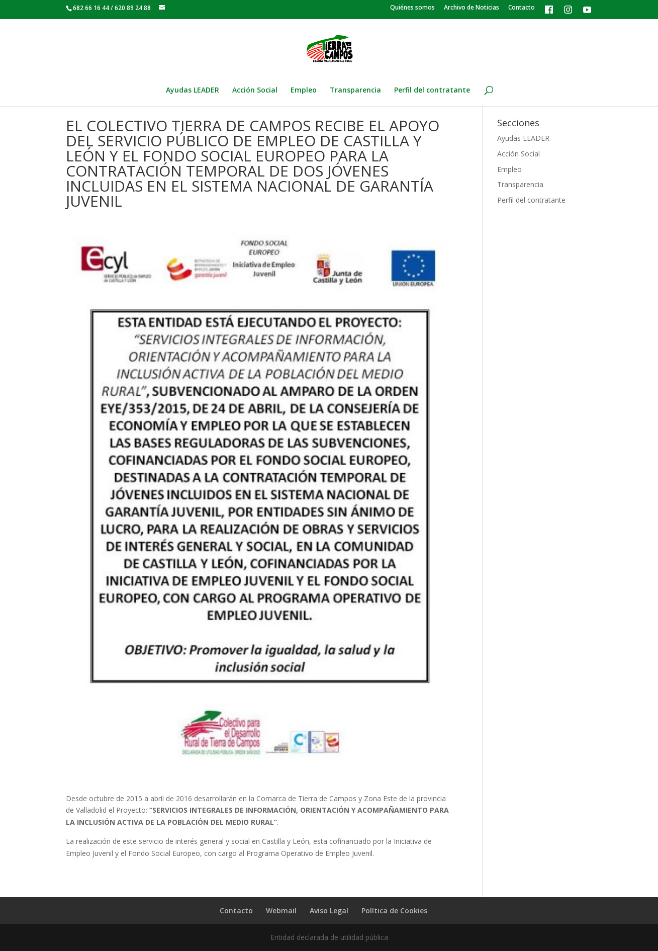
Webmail (281, 910)
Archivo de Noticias (471, 8)
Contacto (521, 8)
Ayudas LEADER (192, 91)
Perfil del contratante (432, 91)
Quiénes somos (412, 8)
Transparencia (355, 91)
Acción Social (254, 91)
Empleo (304, 91)
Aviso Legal (329, 910)
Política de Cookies (394, 910)
